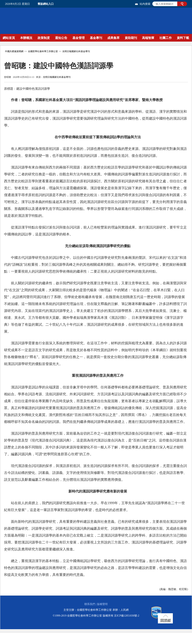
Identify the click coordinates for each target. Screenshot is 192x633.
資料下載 (183, 37)
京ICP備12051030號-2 (126, 615)
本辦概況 (26, 37)
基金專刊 (96, 37)
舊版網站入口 (46, 3)
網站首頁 (9, 37)
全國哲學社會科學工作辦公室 (43, 51)
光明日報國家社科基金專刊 (76, 51)
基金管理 (78, 37)
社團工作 (165, 37)
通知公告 (61, 37)
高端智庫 (148, 37)
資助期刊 (131, 37)
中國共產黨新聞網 (14, 51)
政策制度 (44, 37)
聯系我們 (89, 604)
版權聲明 (102, 604)
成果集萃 (113, 37)
